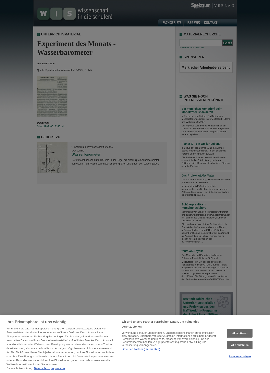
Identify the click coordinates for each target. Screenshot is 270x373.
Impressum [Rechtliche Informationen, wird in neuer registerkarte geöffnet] (58, 369)
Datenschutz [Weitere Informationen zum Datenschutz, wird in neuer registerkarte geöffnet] (42, 369)
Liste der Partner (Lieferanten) (141, 350)
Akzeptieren (239, 334)
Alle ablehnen (240, 346)
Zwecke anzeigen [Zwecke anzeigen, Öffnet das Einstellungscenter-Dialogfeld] (240, 357)
